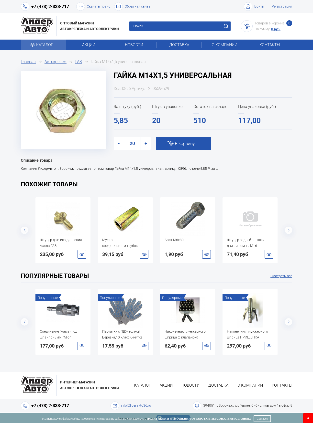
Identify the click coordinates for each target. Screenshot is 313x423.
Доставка (179, 44)
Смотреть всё (281, 276)
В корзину (185, 143)
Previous (24, 230)
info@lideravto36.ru (136, 405)
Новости (134, 44)
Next (288, 230)
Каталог (43, 44)
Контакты (269, 44)
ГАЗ (78, 61)
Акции (88, 44)
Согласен (262, 418)
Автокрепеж (56, 61)
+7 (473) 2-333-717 (50, 6)
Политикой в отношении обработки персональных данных (199, 418)
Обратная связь (132, 6)
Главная (28, 61)
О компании (224, 44)
